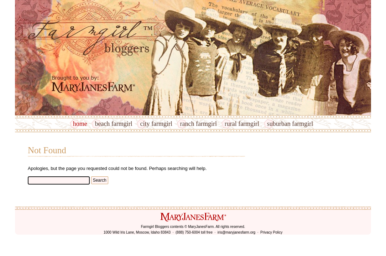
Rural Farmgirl (242, 123)
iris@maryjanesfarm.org (236, 232)
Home (80, 123)
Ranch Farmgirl (198, 123)
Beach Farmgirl (113, 123)
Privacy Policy (271, 232)
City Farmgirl (156, 123)
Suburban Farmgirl (290, 123)
